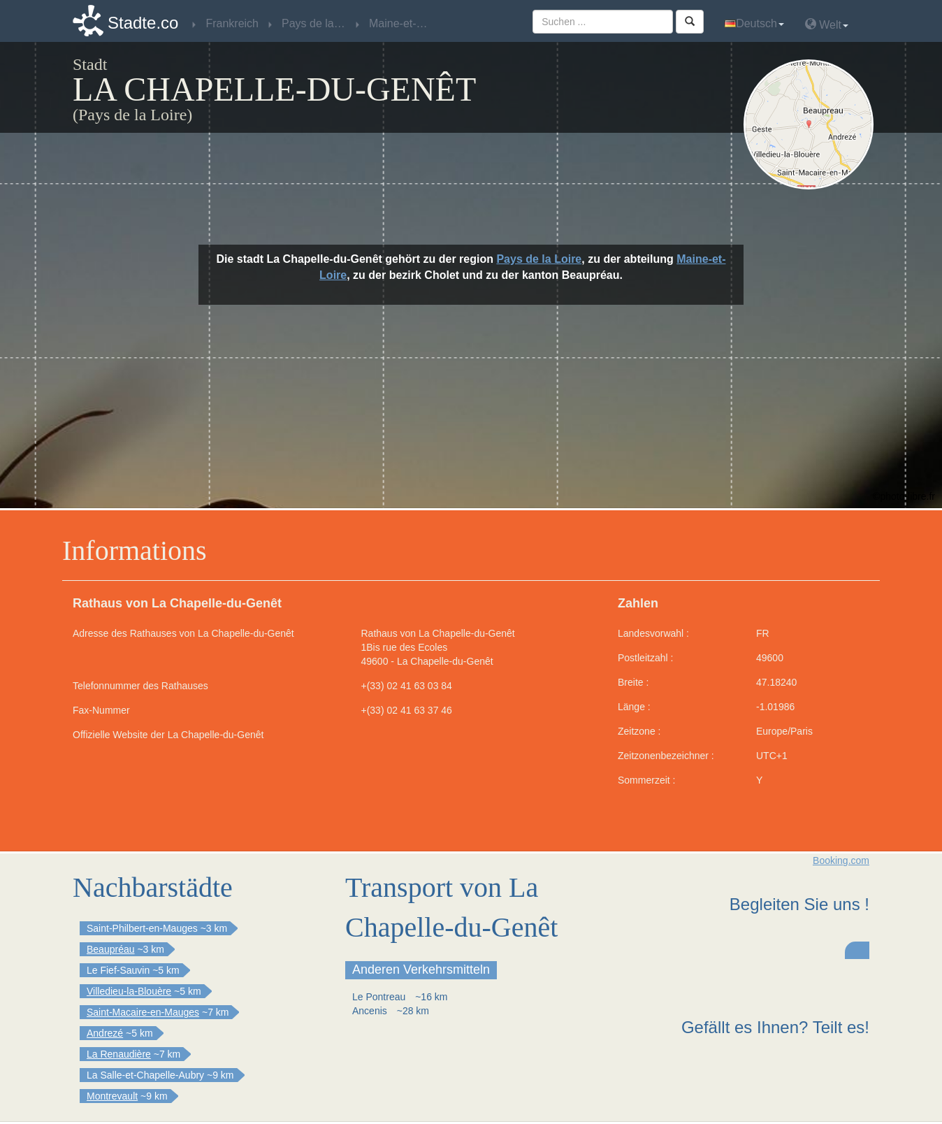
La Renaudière (119, 1054)
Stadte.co (143, 22)
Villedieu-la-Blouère (129, 991)
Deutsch (754, 23)
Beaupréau (111, 949)
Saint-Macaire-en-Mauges (143, 1012)
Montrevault (112, 1096)
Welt (826, 24)
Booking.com (841, 860)
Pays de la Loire (538, 259)
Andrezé (105, 1033)
